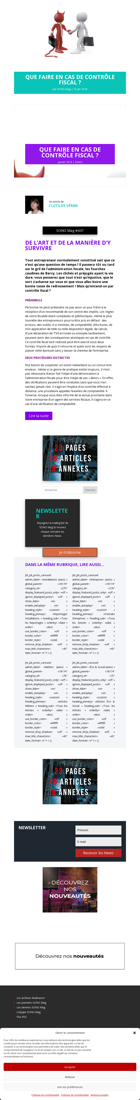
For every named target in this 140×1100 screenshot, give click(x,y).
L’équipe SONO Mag (28, 1012)
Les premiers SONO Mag (31, 1002)
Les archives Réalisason (31, 998)
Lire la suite (39, 415)
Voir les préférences (70, 1087)
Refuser (70, 1077)
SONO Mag (64, 89)
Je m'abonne (70, 552)
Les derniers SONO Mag (31, 1007)
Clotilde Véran (63, 205)
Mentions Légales (99, 1095)
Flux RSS (22, 1016)
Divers (78, 162)
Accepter (70, 1067)
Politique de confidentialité (45, 1095)
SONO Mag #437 (70, 230)
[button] (134, 1033)
